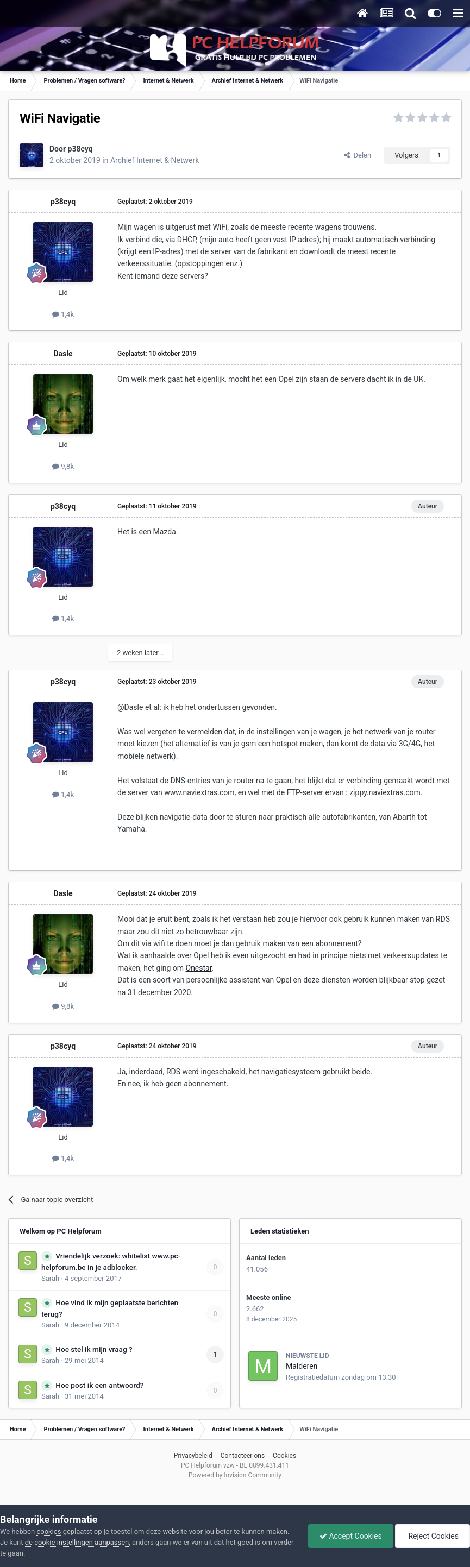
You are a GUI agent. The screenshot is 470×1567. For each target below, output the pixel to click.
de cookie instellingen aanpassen (77, 1542)
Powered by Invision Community (235, 1475)
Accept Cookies (350, 1536)
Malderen (301, 1366)
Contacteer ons (243, 1455)
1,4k (63, 314)
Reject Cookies (432, 1536)
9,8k (63, 466)
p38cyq (80, 148)
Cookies (284, 1455)
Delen (357, 155)
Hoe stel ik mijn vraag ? (93, 1349)
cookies (48, 1531)
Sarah (50, 1278)
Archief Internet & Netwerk (154, 160)
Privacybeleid (193, 1455)
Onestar (199, 968)
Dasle (62, 353)
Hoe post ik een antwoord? (99, 1385)
